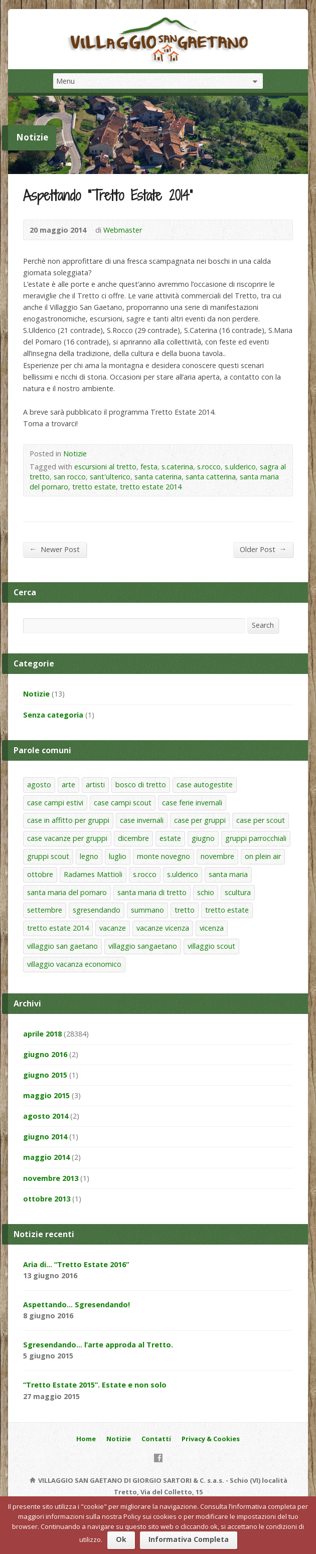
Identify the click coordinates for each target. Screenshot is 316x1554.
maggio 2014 (46, 1157)
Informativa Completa (188, 1539)
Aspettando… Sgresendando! (76, 1304)
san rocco (70, 476)
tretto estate (94, 486)
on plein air (263, 856)
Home (86, 1438)
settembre (44, 910)
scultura (238, 892)
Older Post (263, 549)
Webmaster (122, 230)
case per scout (260, 820)
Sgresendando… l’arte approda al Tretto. (98, 1344)
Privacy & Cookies (211, 1438)
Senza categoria (53, 715)
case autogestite (205, 784)
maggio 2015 (46, 1095)
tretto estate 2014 (151, 486)
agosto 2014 (45, 1116)
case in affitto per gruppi (68, 820)
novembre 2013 (50, 1178)
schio (205, 892)
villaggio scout (211, 946)
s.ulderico (240, 466)
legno (89, 856)
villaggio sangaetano (142, 946)
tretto (185, 910)
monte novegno (163, 856)
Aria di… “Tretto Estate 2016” (76, 1264)
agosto (39, 784)
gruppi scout (48, 856)
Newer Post (55, 549)
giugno (203, 838)
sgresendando (96, 910)
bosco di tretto (140, 784)
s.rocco (209, 466)
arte (68, 784)
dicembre (133, 838)
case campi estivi (55, 802)
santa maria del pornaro (67, 892)
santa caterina (158, 476)
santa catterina (211, 476)
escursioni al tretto (105, 466)
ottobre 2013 (46, 1198)
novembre (217, 856)
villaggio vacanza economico (74, 964)
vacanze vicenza (162, 928)
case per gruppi (200, 820)
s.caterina (177, 466)
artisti (95, 784)
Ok (121, 1539)
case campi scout (122, 802)
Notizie (75, 453)
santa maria (228, 874)
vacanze (112, 928)
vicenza (212, 928)
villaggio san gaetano (62, 946)
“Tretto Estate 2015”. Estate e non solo (95, 1385)
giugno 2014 (45, 1136)
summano (147, 910)
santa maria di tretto (152, 892)
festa (148, 466)
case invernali (142, 820)
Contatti (156, 1438)
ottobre (40, 874)
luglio (117, 856)
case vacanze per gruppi (67, 838)
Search (263, 625)
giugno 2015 (45, 1075)
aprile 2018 (42, 1034)
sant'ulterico (110, 476)
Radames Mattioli (93, 874)
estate (170, 838)
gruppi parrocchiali (255, 838)
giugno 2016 (45, 1054)
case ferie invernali (192, 802)
